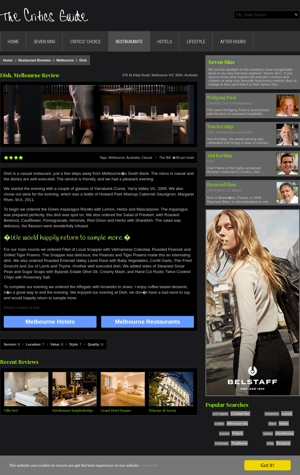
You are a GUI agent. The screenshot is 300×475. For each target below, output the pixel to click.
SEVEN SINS (44, 41)
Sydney (267, 433)
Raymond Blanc (222, 184)
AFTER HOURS (233, 41)
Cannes (224, 433)
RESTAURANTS (129, 41)
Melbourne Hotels (50, 321)
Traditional (239, 443)
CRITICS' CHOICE (85, 41)
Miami (272, 423)
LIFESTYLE (196, 41)
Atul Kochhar (220, 155)
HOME (13, 41)
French (237, 433)
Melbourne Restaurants (147, 321)
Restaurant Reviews (34, 60)
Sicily (270, 443)
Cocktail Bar (240, 413)
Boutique (283, 443)
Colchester (221, 443)
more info (149, 465)
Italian (283, 423)
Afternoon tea (237, 423)
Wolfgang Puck (221, 97)
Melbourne (65, 60)
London (219, 423)
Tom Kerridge (220, 126)
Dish (83, 60)
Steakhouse (285, 433)
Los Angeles (220, 413)
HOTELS (164, 41)
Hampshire (272, 413)
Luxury (287, 413)
